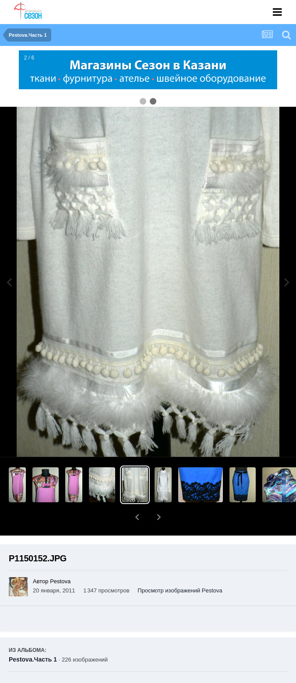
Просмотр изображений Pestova (179, 567)
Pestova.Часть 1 (33, 636)
